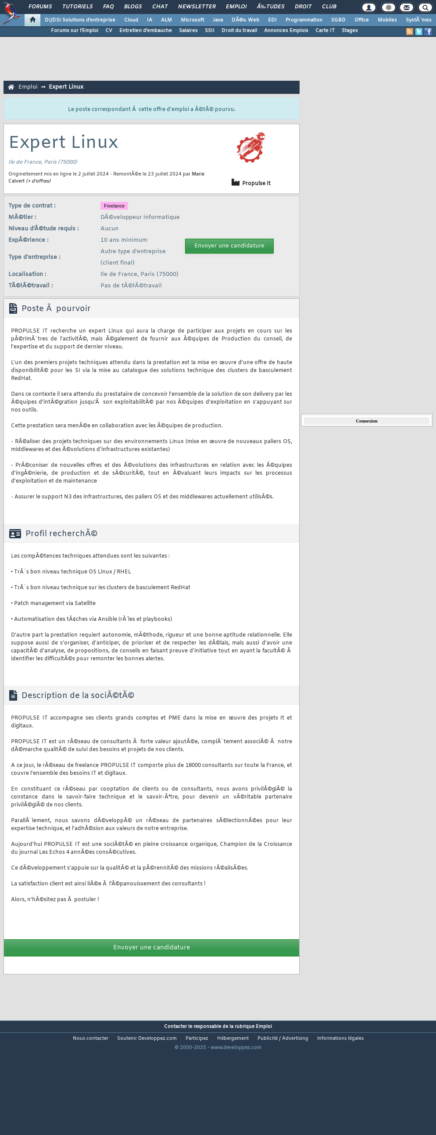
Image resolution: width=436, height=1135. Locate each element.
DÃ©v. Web (245, 20)
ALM (166, 20)
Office (361, 20)
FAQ (108, 7)
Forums (40, 7)
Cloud (131, 20)
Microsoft (192, 20)
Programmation (304, 20)
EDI (272, 20)
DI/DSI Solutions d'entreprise (80, 20)
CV (108, 31)
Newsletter (196, 7)
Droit (303, 7)
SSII (209, 31)
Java (218, 20)
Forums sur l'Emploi (74, 31)
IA (149, 20)
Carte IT (325, 31)
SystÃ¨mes (419, 20)
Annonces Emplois (286, 31)
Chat (159, 7)
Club (329, 7)
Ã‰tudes (270, 7)
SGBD (338, 20)
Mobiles (387, 20)
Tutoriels (77, 7)
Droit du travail (239, 31)
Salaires (188, 31)
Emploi (236, 7)
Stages (350, 31)
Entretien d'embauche (145, 31)
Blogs (133, 7)
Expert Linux (66, 87)
